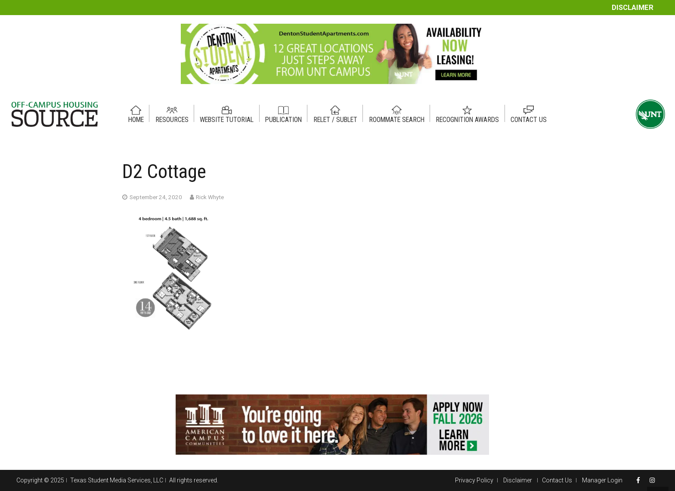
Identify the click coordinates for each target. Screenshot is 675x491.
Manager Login (602, 480)
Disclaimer (632, 7)
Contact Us (557, 480)
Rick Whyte (210, 197)
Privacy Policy (474, 480)
